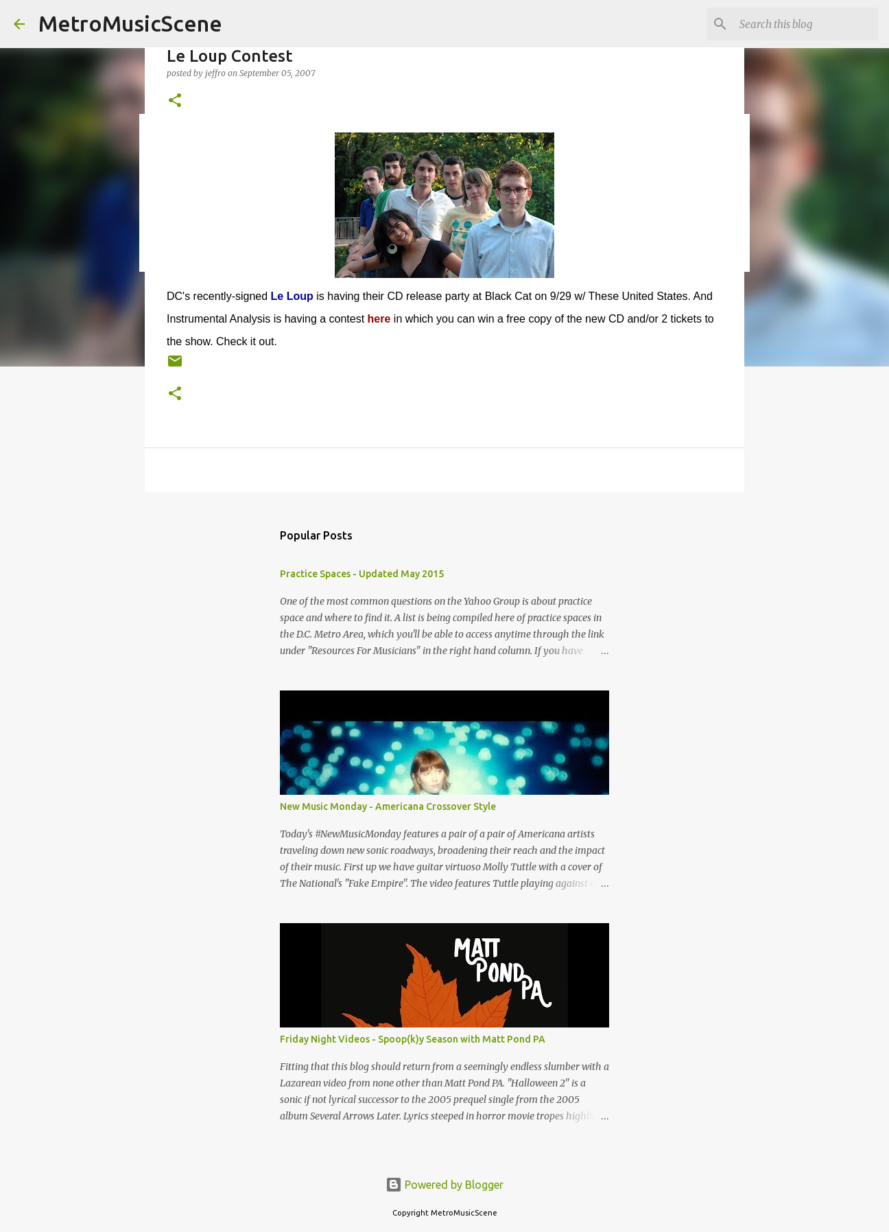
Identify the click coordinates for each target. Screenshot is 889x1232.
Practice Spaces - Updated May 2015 (362, 573)
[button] (175, 101)
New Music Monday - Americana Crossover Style (388, 806)
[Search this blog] (806, 24)
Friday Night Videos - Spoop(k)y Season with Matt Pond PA (412, 1039)
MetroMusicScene (130, 23)
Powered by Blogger (444, 1184)
